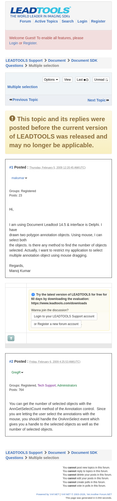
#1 (11, 167)
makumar (18, 178)
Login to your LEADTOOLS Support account (64, 316)
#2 (11, 361)
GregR (16, 372)
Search (68, 21)
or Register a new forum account (56, 324)
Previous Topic (25, 100)
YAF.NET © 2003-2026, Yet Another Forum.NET (86, 494)
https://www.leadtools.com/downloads (59, 303)
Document (56, 60)
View (67, 79)
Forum (26, 21)
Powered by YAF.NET (47, 494)
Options (51, 79)
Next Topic (96, 100)
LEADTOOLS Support (24, 60)
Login (82, 21)
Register (98, 21)
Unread (101, 79)
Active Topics (47, 21)
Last (82, 79)
